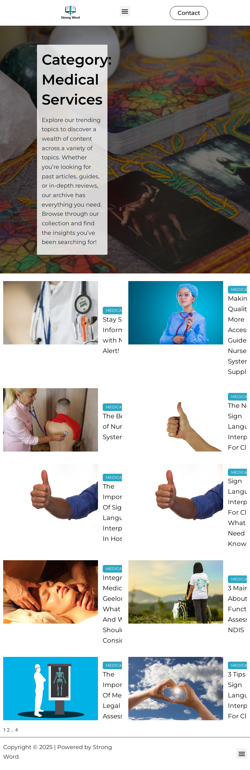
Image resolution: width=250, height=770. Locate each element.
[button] (125, 11)
